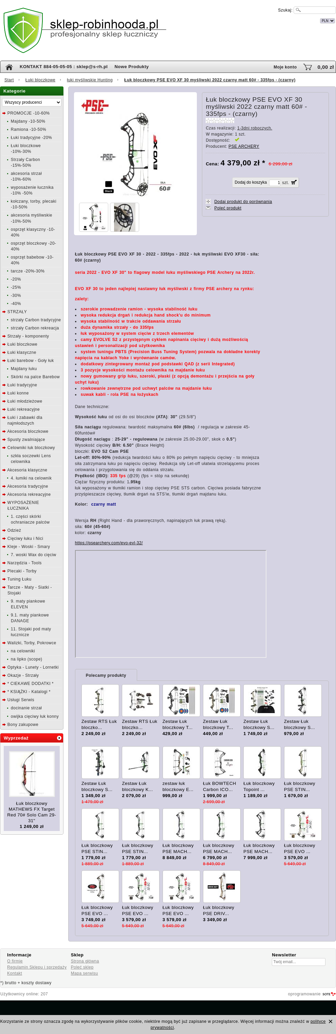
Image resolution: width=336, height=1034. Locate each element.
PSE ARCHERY (243, 146)
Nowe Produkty (131, 66)
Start (9, 80)
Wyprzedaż (16, 738)
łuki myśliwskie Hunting (90, 80)
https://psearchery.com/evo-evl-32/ (109, 543)
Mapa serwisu (84, 973)
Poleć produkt (227, 208)
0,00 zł (325, 67)
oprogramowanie (304, 994)
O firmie (15, 961)
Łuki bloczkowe (40, 80)
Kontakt (14, 973)
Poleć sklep (82, 967)
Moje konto (285, 67)
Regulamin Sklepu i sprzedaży (37, 967)
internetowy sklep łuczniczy (197, 20)
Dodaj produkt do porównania (243, 201)
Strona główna (85, 961)
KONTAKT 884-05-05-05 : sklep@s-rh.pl (64, 66)
